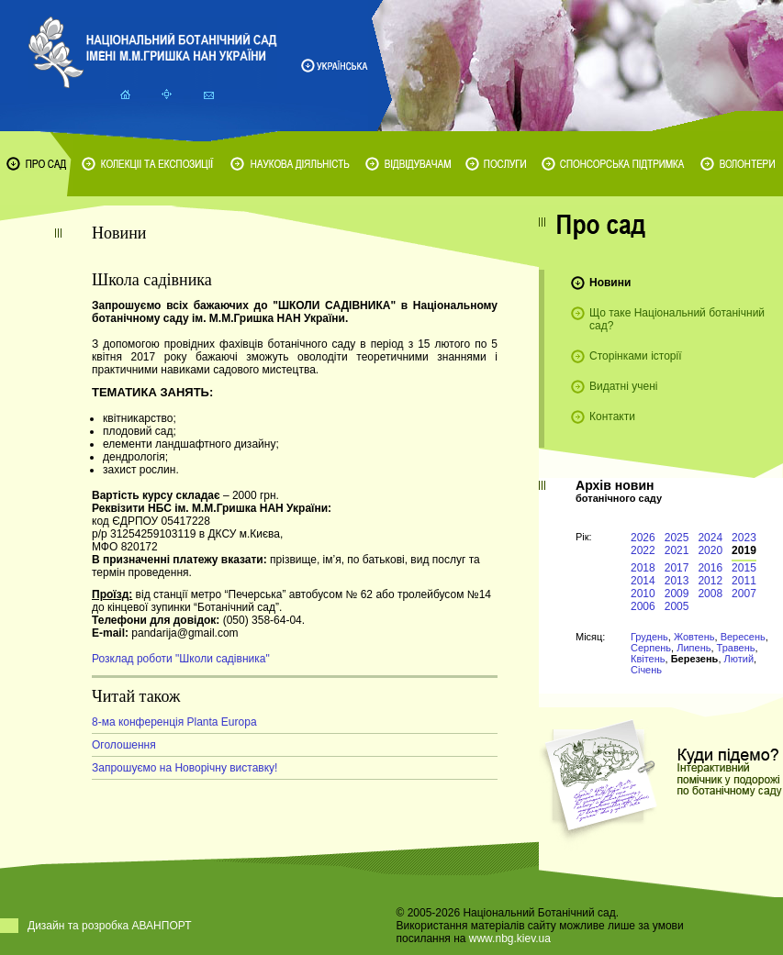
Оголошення (124, 744)
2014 (643, 580)
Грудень (649, 636)
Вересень (743, 636)
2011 (744, 580)
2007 (744, 593)
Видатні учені (623, 386)
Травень (736, 647)
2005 (677, 606)
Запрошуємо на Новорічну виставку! (184, 767)
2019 (744, 550)
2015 (744, 567)
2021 (677, 550)
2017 (677, 567)
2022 (643, 550)
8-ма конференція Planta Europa (174, 722)
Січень (646, 669)
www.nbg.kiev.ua (510, 938)
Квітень (648, 658)
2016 (710, 567)
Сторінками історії (635, 356)
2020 (710, 550)
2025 (677, 537)
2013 (677, 580)
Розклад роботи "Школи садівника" (181, 658)
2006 (643, 606)
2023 (744, 537)
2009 (677, 593)
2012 (710, 580)
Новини (610, 282)
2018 (643, 567)
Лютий (739, 658)
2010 (643, 593)
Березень (695, 658)
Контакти (612, 416)
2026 (643, 537)
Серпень (651, 647)
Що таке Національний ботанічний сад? (677, 319)
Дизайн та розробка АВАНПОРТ (110, 925)
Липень (693, 647)
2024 (710, 537)
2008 (710, 593)
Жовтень (694, 636)
